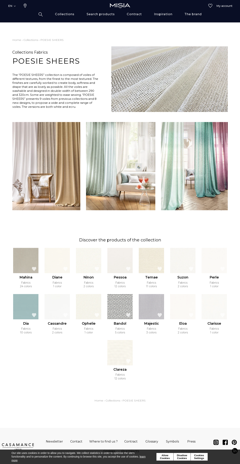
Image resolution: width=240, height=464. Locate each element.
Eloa (183, 323)
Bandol (120, 323)
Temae (151, 277)
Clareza (120, 369)
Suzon (182, 277)
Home (16, 40)
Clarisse (214, 323)
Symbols (172, 441)
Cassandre (57, 323)
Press (191, 441)
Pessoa (120, 277)
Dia (26, 323)
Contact (76, 441)
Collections (30, 40)
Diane (57, 277)
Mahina (25, 277)
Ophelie (89, 323)
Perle (214, 277)
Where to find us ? (103, 441)
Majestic (151, 323)
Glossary (151, 441)
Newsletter (54, 441)
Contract (131, 441)
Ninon (88, 277)
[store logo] (120, 12)
